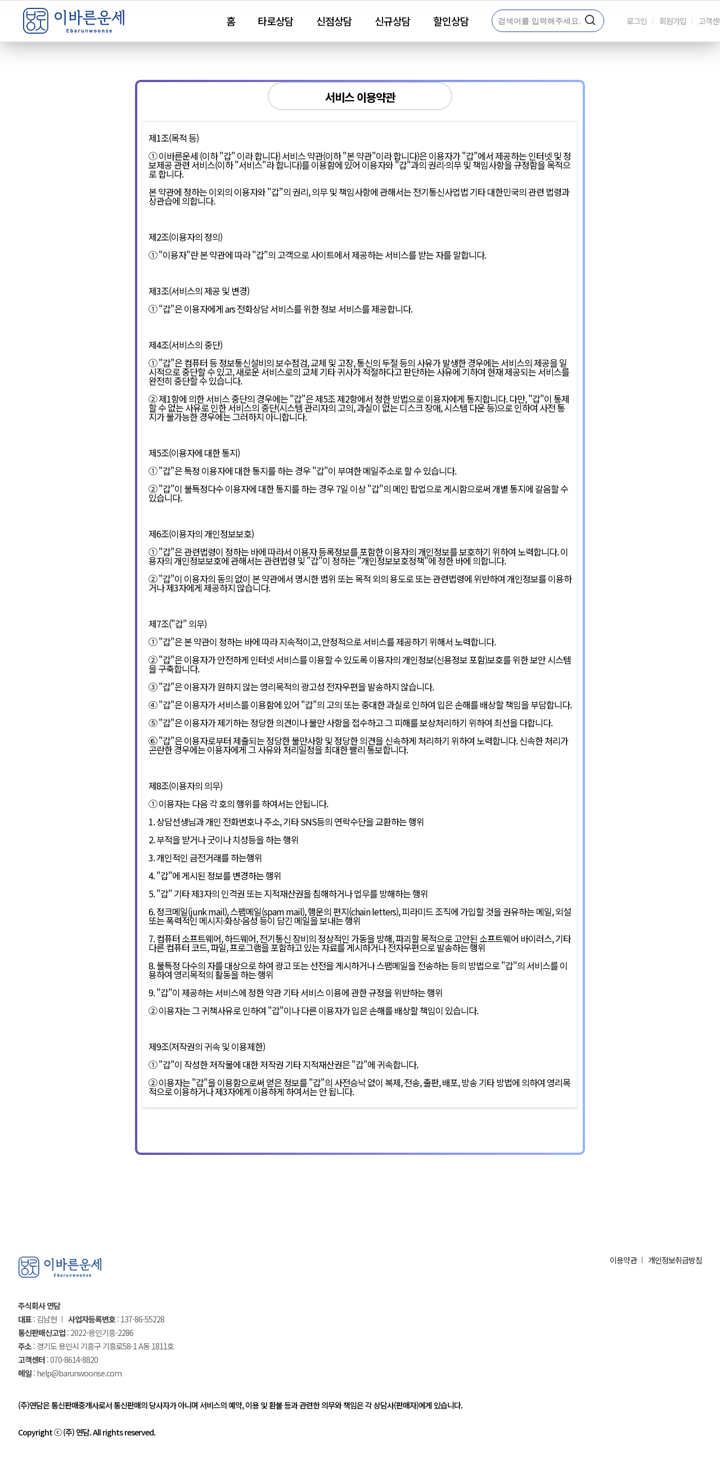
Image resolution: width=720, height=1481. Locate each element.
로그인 (637, 20)
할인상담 (451, 20)
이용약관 (623, 1260)
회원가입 (672, 20)
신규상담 (393, 20)
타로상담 (276, 20)
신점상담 (334, 20)
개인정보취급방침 (675, 1260)
